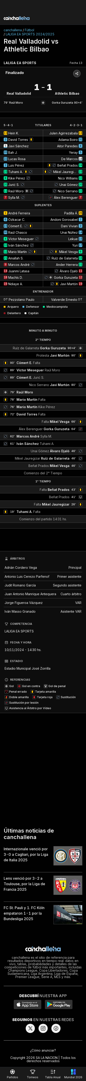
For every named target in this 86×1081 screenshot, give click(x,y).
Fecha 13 (76, 63)
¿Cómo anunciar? (43, 1050)
